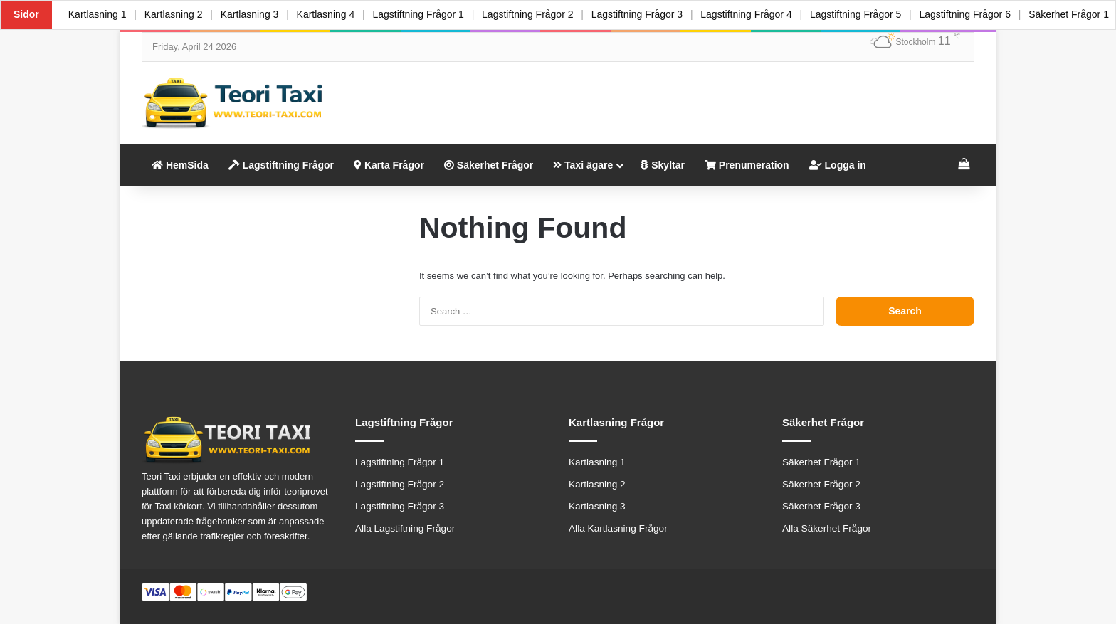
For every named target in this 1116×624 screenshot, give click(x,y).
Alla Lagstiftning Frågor (405, 528)
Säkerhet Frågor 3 (821, 506)
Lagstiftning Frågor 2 (536, 14)
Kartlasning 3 (254, 14)
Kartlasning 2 (176, 14)
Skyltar (663, 165)
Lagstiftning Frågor (281, 165)
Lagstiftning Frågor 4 (758, 14)
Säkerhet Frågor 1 (821, 462)
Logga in (837, 165)
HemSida (180, 165)
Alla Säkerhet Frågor (826, 528)
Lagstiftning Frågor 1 (425, 14)
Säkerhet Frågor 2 (821, 484)
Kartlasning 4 (331, 14)
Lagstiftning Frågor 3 (647, 14)
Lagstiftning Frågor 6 (980, 14)
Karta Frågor (389, 165)
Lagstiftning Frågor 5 (869, 14)
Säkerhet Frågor (488, 165)
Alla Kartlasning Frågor (618, 528)
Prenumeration (747, 165)
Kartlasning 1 (98, 14)
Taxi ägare (583, 165)
